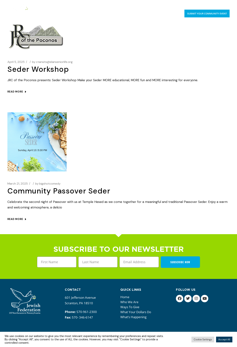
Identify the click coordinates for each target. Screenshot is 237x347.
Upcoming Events (202, 4)
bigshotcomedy (48, 183)
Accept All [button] (224, 339)
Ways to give (130, 307)
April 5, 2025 (16, 62)
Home (124, 297)
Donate (224, 4)
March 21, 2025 (17, 184)
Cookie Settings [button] (203, 339)
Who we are (130, 302)
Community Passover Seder (58, 191)
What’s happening (134, 317)
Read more (16, 91)
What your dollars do (136, 312)
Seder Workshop (38, 69)
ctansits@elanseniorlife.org (52, 61)
